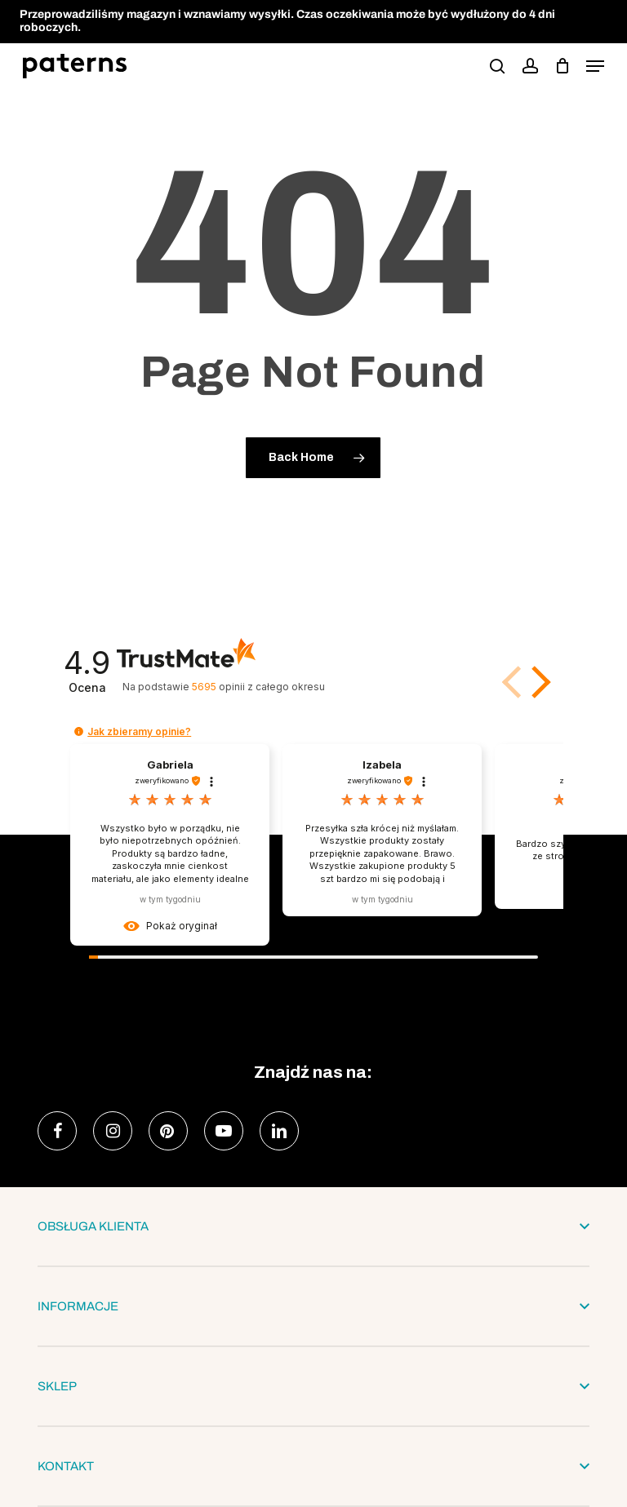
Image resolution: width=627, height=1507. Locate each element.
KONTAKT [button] (313, 1466)
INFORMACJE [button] (313, 1306)
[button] (595, 66)
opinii (258, 686)
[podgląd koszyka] (562, 66)
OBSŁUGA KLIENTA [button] (313, 1226)
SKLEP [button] (313, 1386)
